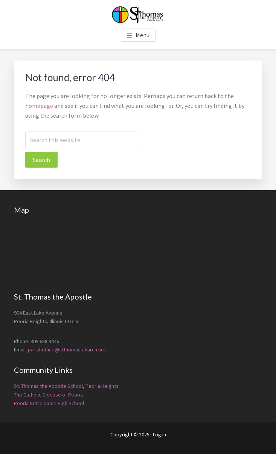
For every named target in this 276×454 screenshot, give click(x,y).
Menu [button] (142, 35)
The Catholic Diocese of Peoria (48, 394)
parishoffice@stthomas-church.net (67, 349)
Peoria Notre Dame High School (49, 403)
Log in (159, 434)
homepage (39, 105)
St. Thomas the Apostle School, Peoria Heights (66, 386)
